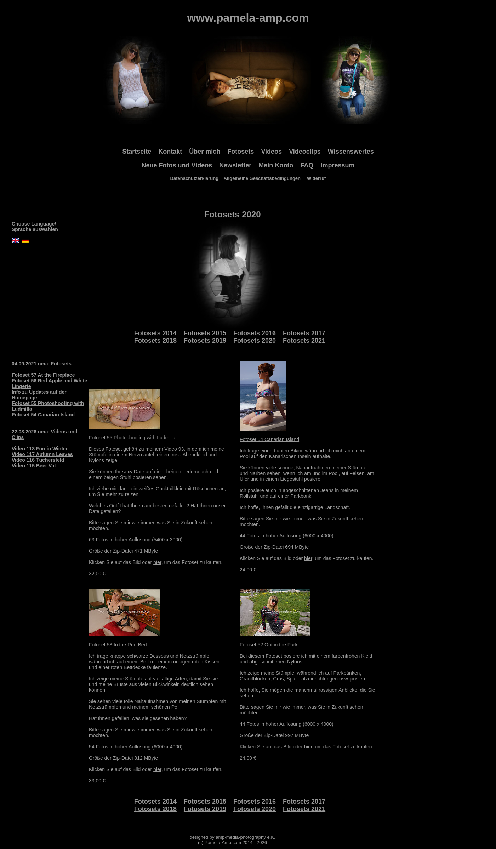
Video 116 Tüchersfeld (38, 460)
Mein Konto (275, 165)
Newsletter (235, 165)
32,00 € (97, 573)
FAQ (306, 165)
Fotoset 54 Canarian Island (43, 414)
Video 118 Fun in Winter (40, 448)
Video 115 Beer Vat (34, 465)
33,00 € (97, 781)
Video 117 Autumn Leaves (42, 454)
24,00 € (248, 569)
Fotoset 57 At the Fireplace (43, 375)
